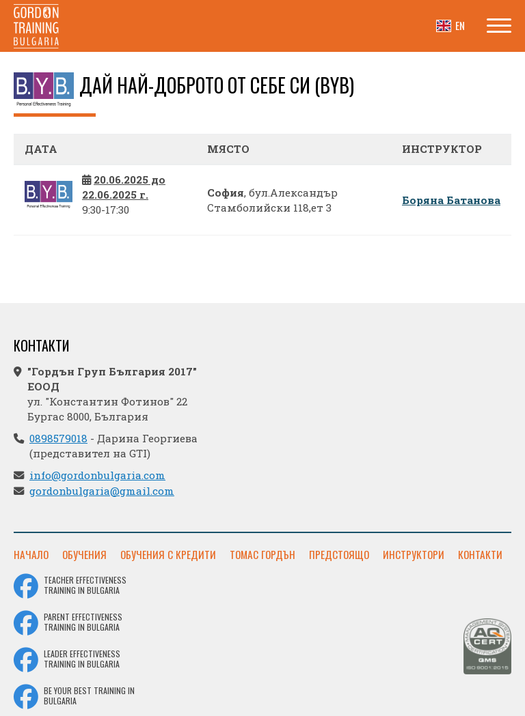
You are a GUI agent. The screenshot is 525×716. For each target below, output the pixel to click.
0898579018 (58, 438)
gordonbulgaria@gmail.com (101, 491)
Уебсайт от (472, 701)
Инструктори (413, 554)
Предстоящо (339, 554)
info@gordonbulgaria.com (97, 475)
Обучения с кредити (168, 554)
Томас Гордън (262, 554)
